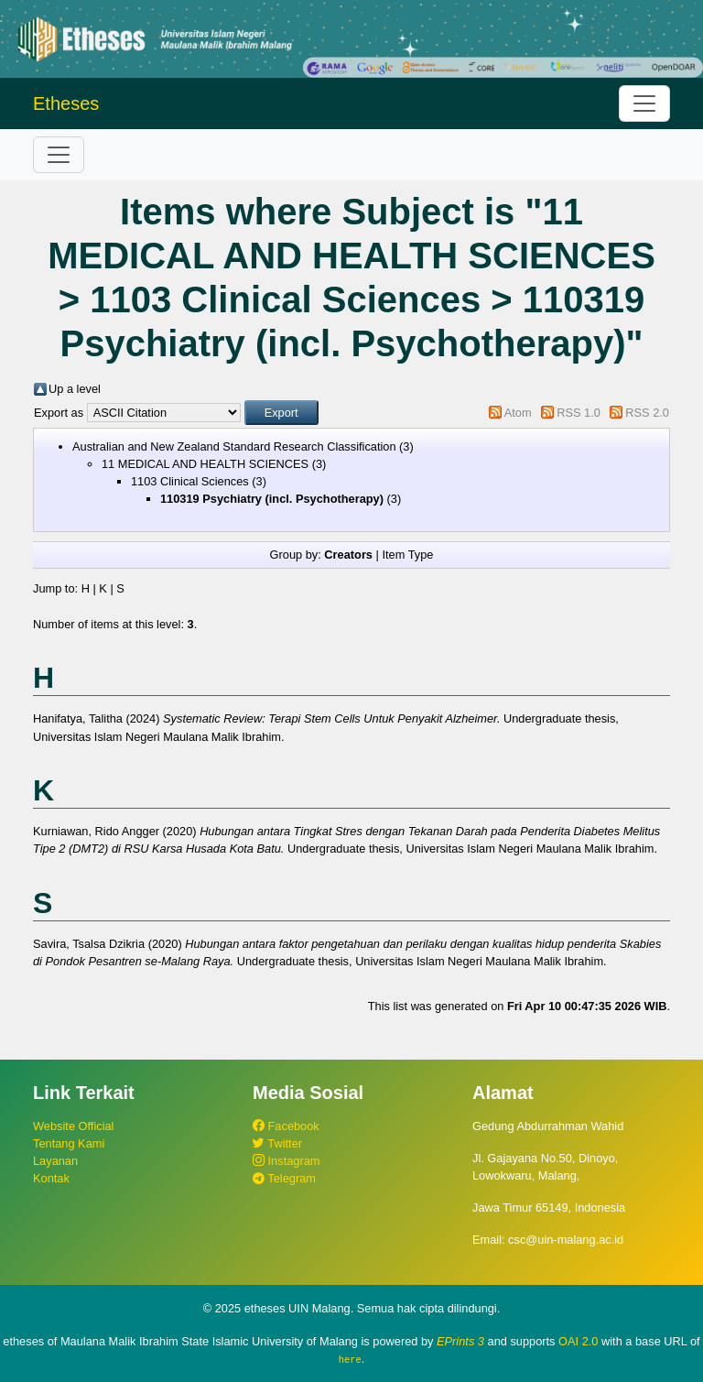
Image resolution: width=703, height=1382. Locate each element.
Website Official (73, 1126)
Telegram (284, 1178)
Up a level (75, 389)
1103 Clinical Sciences (190, 481)
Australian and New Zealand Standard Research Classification (234, 446)
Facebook (286, 1126)
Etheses (66, 103)
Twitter (277, 1143)
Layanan (55, 1161)
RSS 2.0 (647, 412)
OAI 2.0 (578, 1341)
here (350, 1359)
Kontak (51, 1178)
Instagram (286, 1161)
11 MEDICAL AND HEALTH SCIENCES (205, 464)
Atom (518, 412)
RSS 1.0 (578, 412)
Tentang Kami (68, 1143)
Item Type (407, 554)
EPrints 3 (460, 1341)
